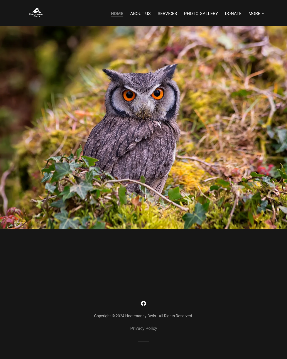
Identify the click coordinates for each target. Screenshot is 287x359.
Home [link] (117, 13)
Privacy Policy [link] (143, 328)
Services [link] (167, 13)
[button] (256, 13)
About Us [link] (140, 13)
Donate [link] (233, 13)
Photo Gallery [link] (201, 13)
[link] (36, 12)
